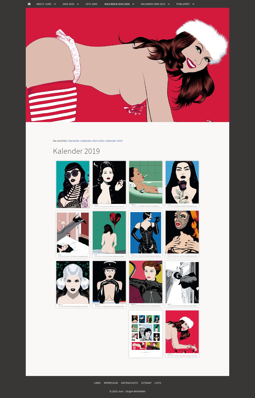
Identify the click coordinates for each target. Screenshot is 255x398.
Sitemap (146, 382)
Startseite (73, 140)
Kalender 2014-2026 (92, 140)
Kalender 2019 (114, 140)
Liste (158, 382)
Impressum (111, 382)
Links (97, 382)
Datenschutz (129, 382)
